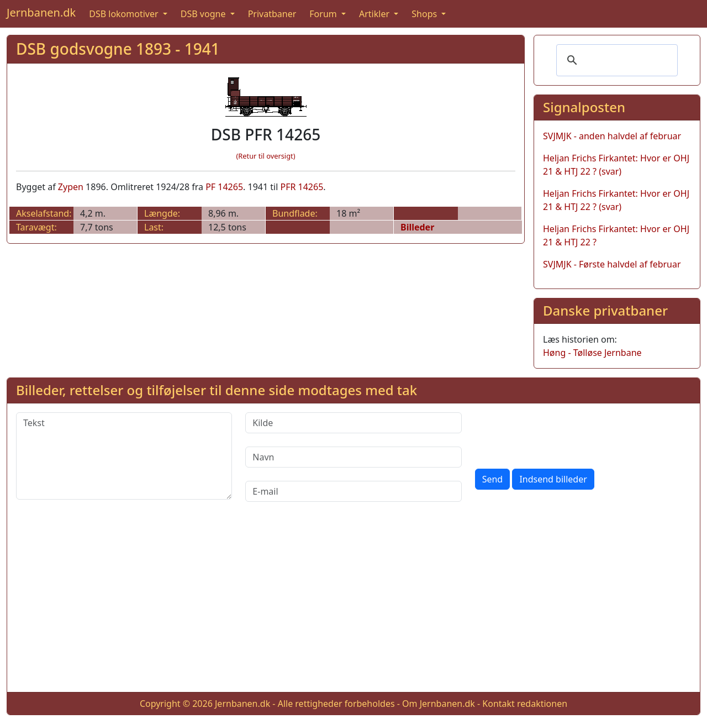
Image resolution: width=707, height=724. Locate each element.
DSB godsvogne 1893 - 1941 (118, 48)
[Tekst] (124, 456)
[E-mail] (353, 491)
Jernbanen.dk (41, 12)
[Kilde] (353, 422)
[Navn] (353, 457)
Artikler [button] (375, 14)
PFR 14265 (301, 187)
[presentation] (559, 433)
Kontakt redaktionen (524, 703)
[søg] (615, 60)
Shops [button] (425, 14)
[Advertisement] (353, 605)
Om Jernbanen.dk (438, 703)
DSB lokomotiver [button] (125, 14)
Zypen (70, 187)
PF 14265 (224, 187)
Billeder (417, 227)
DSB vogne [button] (204, 14)
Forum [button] (324, 14)
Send (492, 479)
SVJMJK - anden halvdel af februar (612, 136)
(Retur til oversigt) (266, 156)
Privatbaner (272, 14)
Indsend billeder (553, 479)
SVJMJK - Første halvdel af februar (612, 264)
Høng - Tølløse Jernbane (592, 353)
